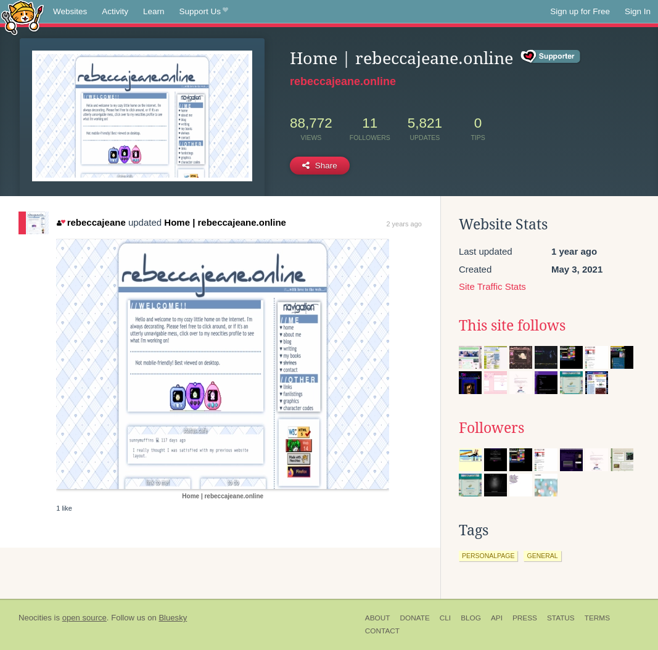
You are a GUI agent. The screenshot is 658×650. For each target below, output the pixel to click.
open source (84, 617)
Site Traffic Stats (492, 286)
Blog (471, 618)
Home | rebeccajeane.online (225, 222)
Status (561, 618)
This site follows (512, 326)
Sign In (638, 11)
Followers (491, 428)
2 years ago (403, 224)
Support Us (203, 12)
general (542, 555)
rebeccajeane (91, 222)
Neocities (35, 617)
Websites (70, 11)
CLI (445, 618)
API (497, 618)
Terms (597, 618)
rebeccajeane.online (343, 81)
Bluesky (172, 617)
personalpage (488, 555)
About (377, 618)
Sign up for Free (580, 11)
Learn (154, 11)
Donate (414, 618)
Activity (115, 11)
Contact (382, 631)
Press (524, 618)
